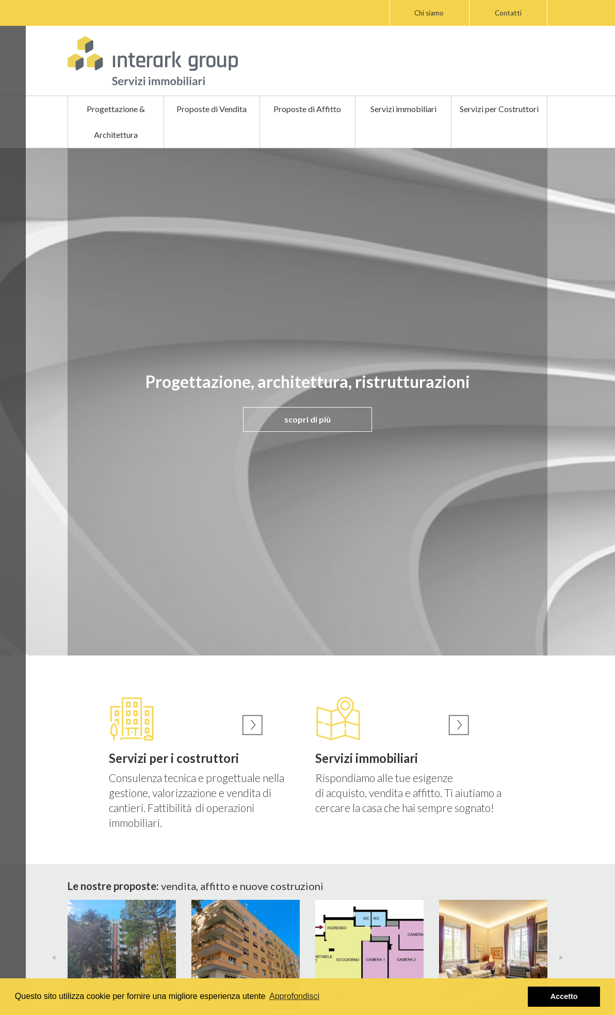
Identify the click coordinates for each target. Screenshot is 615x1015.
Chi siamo (429, 13)
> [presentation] (560, 957)
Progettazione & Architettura (116, 121)
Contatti (508, 13)
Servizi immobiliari (403, 109)
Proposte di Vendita (211, 109)
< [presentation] (54, 957)
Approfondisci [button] (294, 996)
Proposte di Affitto (307, 109)
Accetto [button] (564, 996)
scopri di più (307, 419)
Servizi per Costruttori (499, 109)
